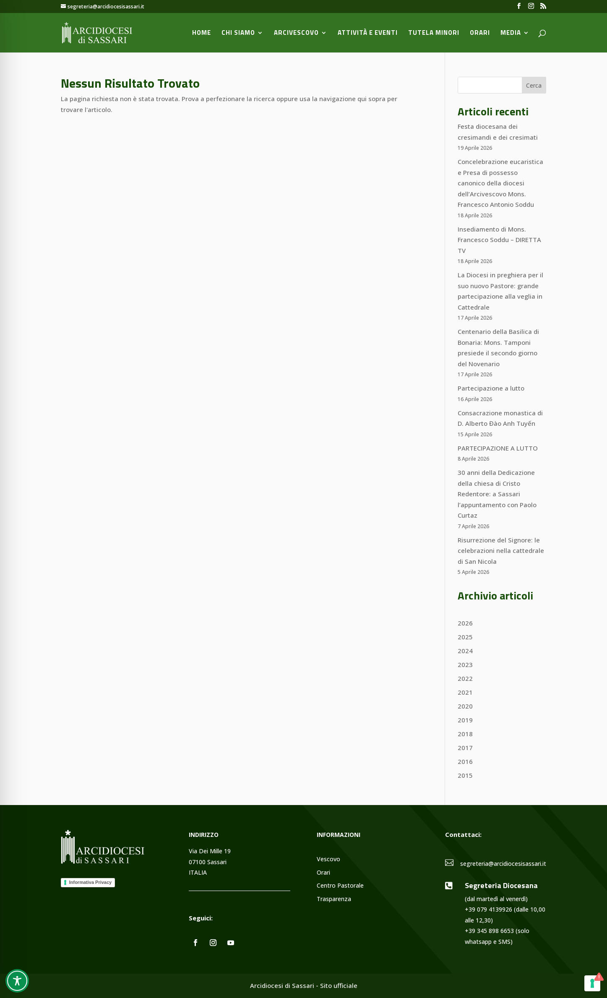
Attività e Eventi (368, 33)
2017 (465, 747)
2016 (465, 761)
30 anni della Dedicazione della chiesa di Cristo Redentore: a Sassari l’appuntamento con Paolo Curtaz (497, 493)
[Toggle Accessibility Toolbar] (17, 981)
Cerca (534, 85)
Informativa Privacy (90, 882)
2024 (465, 650)
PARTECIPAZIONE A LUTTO (498, 448)
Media (510, 33)
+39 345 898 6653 (489, 931)
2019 (465, 720)
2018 (465, 734)
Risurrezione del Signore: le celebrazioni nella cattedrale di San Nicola (501, 550)
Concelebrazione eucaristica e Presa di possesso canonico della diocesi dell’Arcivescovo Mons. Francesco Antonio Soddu (500, 182)
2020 (465, 706)
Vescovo (328, 859)
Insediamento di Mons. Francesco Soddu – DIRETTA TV (499, 240)
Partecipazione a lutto (491, 388)
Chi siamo (238, 33)
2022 (465, 678)
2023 (465, 664)
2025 (465, 637)
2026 (465, 623)
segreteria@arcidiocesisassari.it (503, 864)
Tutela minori (433, 33)
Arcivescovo (296, 33)
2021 (465, 692)
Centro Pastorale (340, 885)
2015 (465, 775)
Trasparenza (334, 899)
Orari (480, 33)
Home (201, 33)
